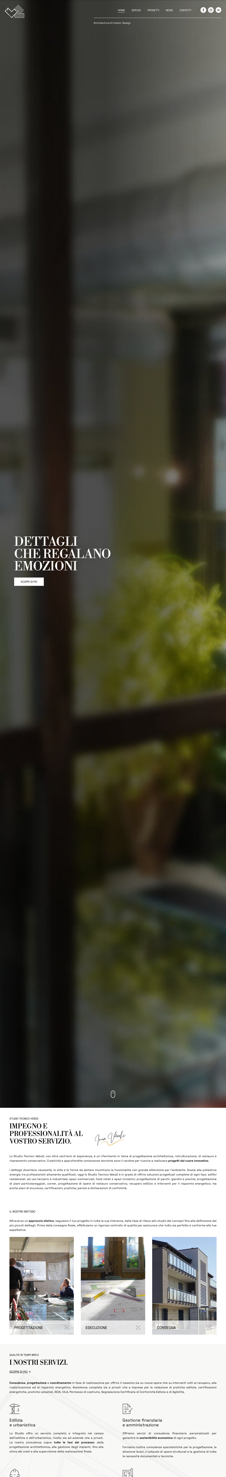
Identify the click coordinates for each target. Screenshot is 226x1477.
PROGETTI (153, 10)
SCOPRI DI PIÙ (29, 581)
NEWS (169, 10)
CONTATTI (185, 10)
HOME (121, 10)
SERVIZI (136, 10)
